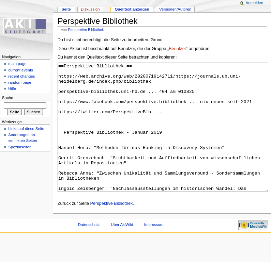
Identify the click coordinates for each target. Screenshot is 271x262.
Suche (7, 98)
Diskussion (90, 9)
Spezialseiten (19, 147)
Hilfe (12, 88)
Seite (66, 9)
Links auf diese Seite (26, 129)
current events (20, 70)
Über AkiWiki (122, 250)
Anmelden (255, 3)
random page (19, 82)
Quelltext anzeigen (132, 9)
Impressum (154, 250)
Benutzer (177, 48)
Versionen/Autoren (175, 9)
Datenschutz (89, 250)
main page (17, 64)
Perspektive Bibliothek (86, 30)
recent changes (21, 76)
